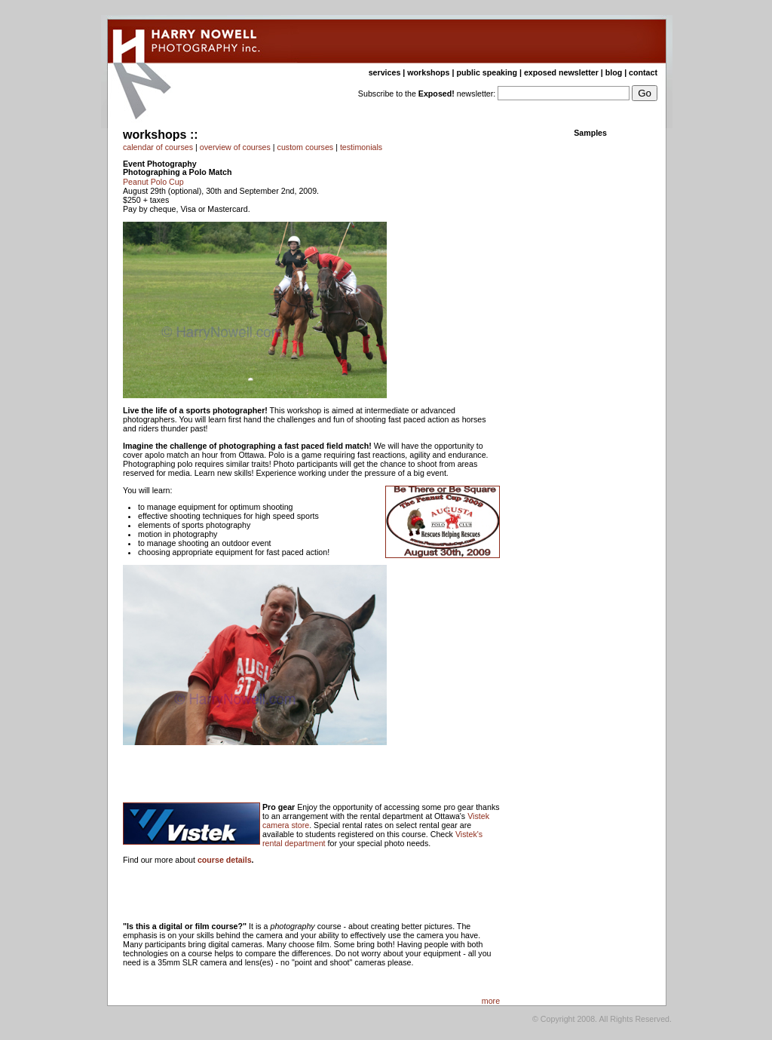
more (491, 1000)
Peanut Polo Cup (153, 181)
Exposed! (436, 93)
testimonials (361, 147)
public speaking (486, 72)
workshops (428, 72)
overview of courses (235, 147)
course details (225, 859)
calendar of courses (158, 147)
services (385, 72)
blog (614, 72)
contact (643, 72)
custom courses (305, 147)
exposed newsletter (561, 72)
